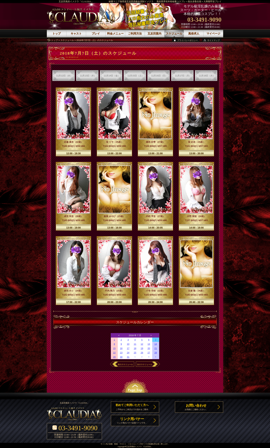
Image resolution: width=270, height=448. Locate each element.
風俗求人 (193, 33)
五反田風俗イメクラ (134, 447)
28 (155, 352)
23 (121, 352)
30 (121, 357)
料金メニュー (115, 33)
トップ (54, 40)
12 (142, 344)
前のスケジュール (125, 364)
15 (114, 348)
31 (128, 357)
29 (114, 357)
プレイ (96, 33)
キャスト (76, 33)
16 (121, 348)
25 (135, 352)
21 (155, 348)
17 (128, 348)
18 (135, 348)
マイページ (213, 33)
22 (114, 352)
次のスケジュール (144, 364)
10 (128, 344)
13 (149, 344)
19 (142, 348)
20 (149, 348)
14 (155, 344)
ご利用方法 (135, 33)
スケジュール (67, 40)
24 (128, 352)
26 (142, 352)
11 (135, 344)
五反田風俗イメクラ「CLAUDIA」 (76, 1)
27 (149, 352)
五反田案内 (154, 33)
